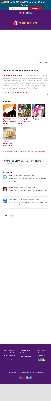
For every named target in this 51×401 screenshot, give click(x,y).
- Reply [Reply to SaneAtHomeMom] (37, 199)
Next (45, 62)
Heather (10, 175)
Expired (35, 151)
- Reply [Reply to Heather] (32, 175)
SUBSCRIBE (35, 8)
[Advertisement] (25, 42)
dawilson (11, 187)
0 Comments (42, 151)
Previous (39, 62)
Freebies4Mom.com (20, 92)
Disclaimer (42, 355)
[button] (25, 5)
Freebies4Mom (8, 151)
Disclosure (41, 353)
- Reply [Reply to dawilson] (33, 187)
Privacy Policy (41, 350)
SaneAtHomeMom (13, 199)
